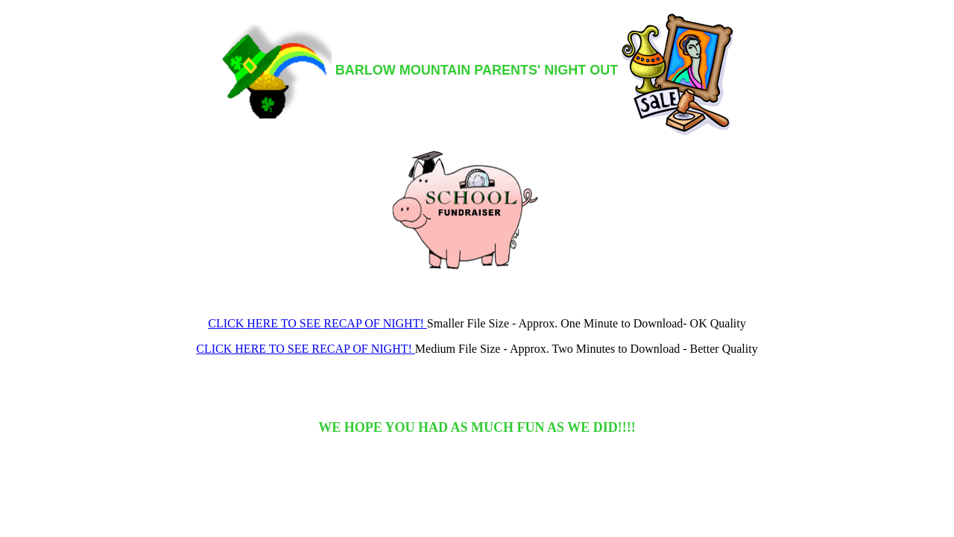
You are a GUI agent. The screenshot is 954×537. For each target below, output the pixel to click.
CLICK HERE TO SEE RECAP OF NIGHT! (317, 323)
